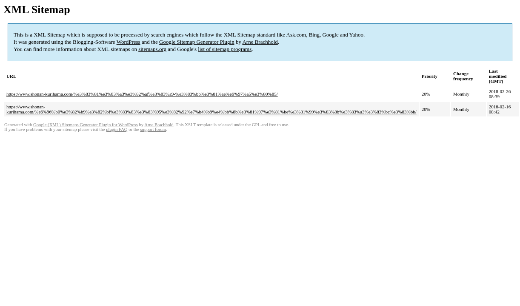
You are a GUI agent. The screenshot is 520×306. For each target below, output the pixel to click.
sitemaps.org (152, 49)
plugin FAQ (116, 129)
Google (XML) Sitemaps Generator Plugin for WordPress (85, 124)
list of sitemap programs (224, 49)
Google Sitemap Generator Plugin (196, 42)
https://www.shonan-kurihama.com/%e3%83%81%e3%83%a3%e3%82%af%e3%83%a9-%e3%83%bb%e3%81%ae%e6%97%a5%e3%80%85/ (142, 93)
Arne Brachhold (259, 42)
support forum (153, 129)
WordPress (128, 42)
